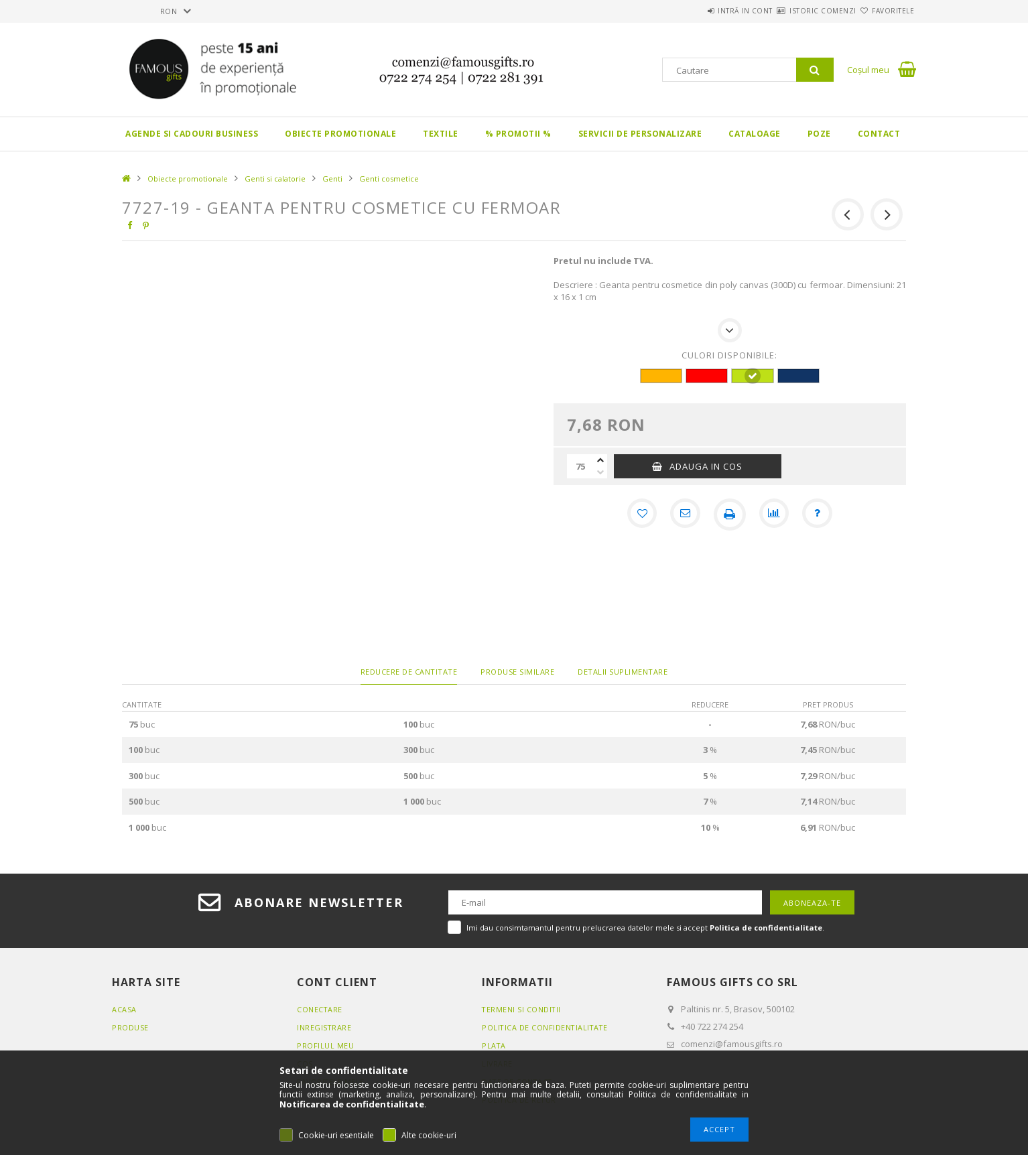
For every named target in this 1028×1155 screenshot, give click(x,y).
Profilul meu (325, 1045)
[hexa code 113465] (798, 376)
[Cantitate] (580, 466)
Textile (440, 133)
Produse (130, 1027)
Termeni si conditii (522, 1009)
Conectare (320, 1009)
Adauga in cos (706, 466)
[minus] (600, 472)
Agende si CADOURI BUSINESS (191, 133)
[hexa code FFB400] (661, 376)
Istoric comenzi (798, 10)
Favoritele (885, 10)
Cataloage (754, 133)
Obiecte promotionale (340, 133)
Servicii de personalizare (640, 133)
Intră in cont (705, 10)
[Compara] (775, 514)
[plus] (600, 460)
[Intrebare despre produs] (821, 514)
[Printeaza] (730, 514)
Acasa (124, 1009)
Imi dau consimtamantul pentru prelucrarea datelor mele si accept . (645, 928)
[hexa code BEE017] (752, 376)
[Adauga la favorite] (639, 514)
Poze (819, 133)
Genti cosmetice (389, 179)
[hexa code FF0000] (706, 376)
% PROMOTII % (518, 133)
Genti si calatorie (275, 179)
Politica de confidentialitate (546, 1027)
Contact (879, 133)
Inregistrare (324, 1027)
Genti (332, 179)
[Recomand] (684, 514)
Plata (494, 1045)
